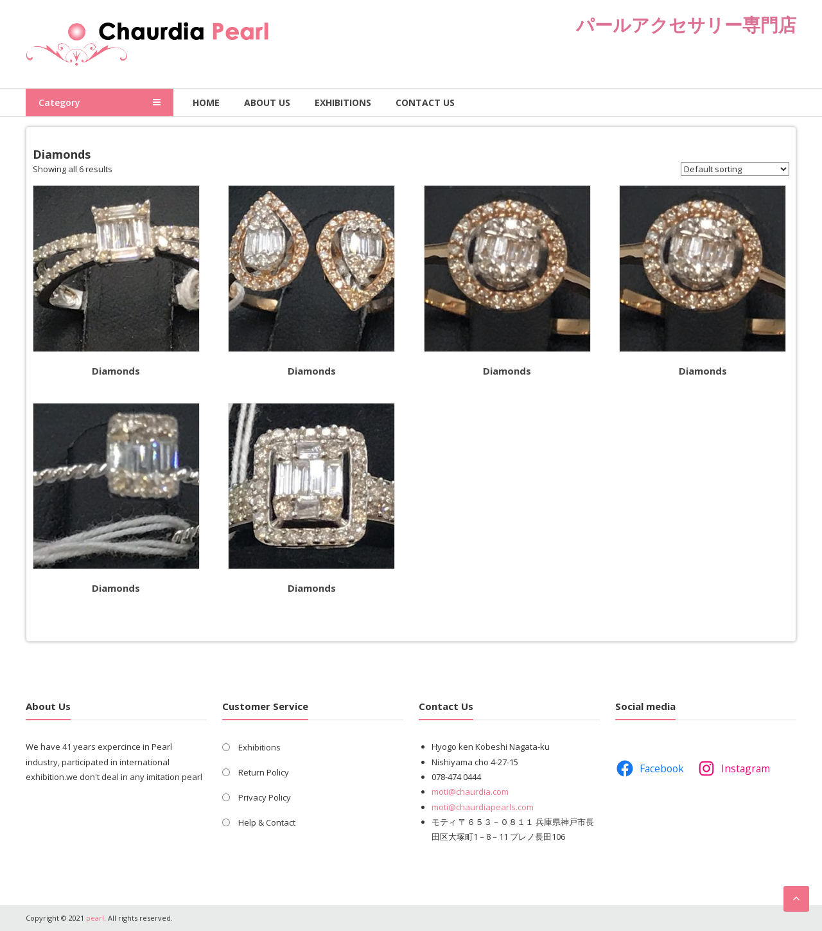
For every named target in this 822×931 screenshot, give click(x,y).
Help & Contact (266, 822)
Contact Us (425, 102)
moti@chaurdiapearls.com (483, 807)
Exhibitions (343, 102)
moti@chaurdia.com (470, 791)
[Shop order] (735, 169)
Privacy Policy (264, 797)
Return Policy (263, 772)
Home (206, 102)
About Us (267, 102)
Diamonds (116, 370)
